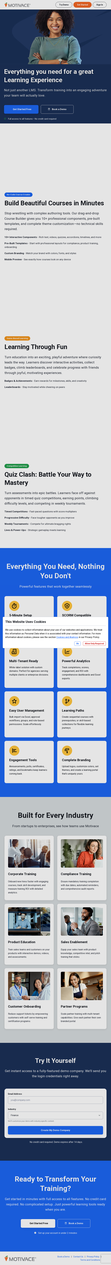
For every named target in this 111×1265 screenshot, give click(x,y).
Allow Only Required (94, 643)
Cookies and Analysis (67, 637)
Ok (77, 643)
